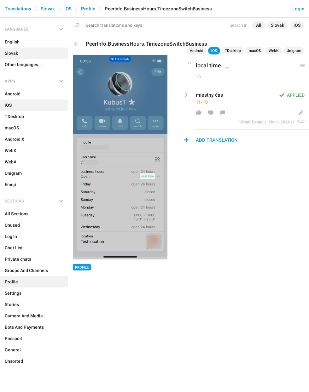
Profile (88, 9)
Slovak (48, 9)
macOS (255, 50)
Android (196, 50)
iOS (68, 9)
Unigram (294, 50)
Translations (18, 9)
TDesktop (233, 50)
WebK (274, 50)
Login (298, 9)
